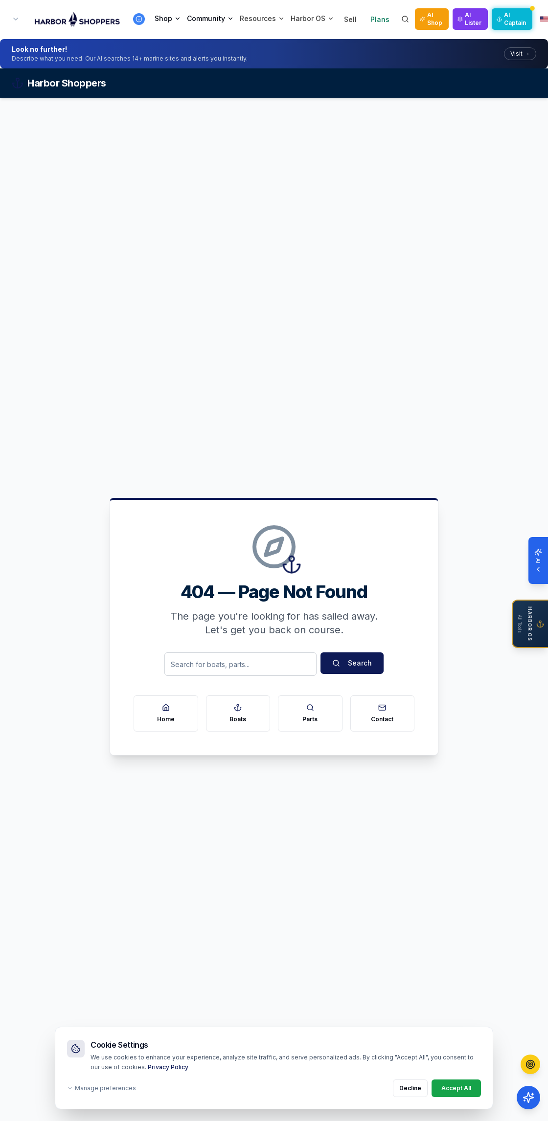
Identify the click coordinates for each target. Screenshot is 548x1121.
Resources (262, 18)
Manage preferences (101, 1088)
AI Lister (469, 18)
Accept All (456, 1088)
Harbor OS (312, 18)
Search (352, 663)
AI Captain (511, 18)
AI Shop (431, 18)
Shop (168, 18)
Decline (410, 1088)
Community (210, 18)
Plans (379, 19)
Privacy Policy (168, 1067)
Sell (350, 19)
